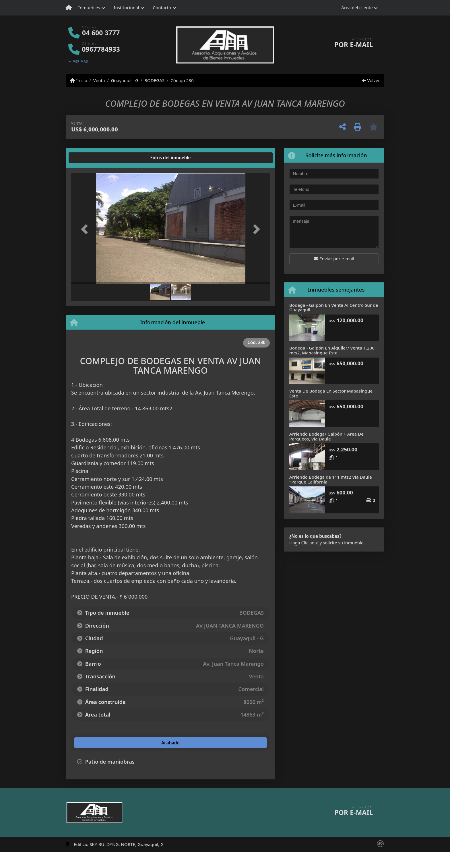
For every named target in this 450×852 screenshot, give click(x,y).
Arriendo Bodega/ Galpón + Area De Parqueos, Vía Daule (326, 436)
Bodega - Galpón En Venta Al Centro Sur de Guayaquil (333, 307)
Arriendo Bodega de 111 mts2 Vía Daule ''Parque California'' (330, 479)
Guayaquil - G (124, 80)
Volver (371, 80)
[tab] (93, 157)
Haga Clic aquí (303, 543)
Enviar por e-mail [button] (334, 258)
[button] (86, 229)
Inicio (78, 80)
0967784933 (101, 49)
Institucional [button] (126, 7)
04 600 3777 (101, 32)
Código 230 (182, 80)
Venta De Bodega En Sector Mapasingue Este (331, 393)
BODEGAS (154, 80)
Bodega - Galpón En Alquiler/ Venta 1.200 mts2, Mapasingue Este (332, 350)
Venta (99, 80)
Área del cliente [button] (357, 7)
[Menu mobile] (69, 8)
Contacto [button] (162, 7)
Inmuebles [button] (89, 7)
